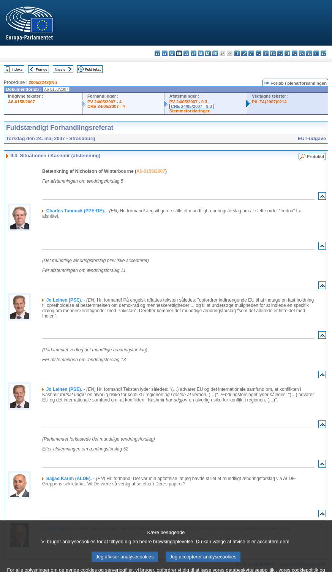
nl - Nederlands (273, 53)
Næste (60, 69)
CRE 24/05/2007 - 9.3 (191, 106)
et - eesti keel (193, 53)
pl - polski (280, 53)
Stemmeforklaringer (189, 111)
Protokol (315, 156)
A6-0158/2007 (21, 102)
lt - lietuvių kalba (251, 53)
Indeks (17, 69)
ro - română (294, 53)
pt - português (287, 53)
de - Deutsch (186, 53)
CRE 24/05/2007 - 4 (106, 106)
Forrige (41, 69)
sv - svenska (323, 53)
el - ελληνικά (201, 53)
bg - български (157, 53)
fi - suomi (316, 53)
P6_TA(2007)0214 (269, 102)
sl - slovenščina (309, 53)
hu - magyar (258, 53)
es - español (165, 53)
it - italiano (237, 53)
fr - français (215, 53)
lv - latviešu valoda (244, 53)
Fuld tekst (93, 69)
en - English (208, 53)
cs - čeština (172, 53)
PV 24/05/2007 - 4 (104, 102)
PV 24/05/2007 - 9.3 (188, 102)
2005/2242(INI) (42, 82)
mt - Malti (266, 53)
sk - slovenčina (302, 53)
